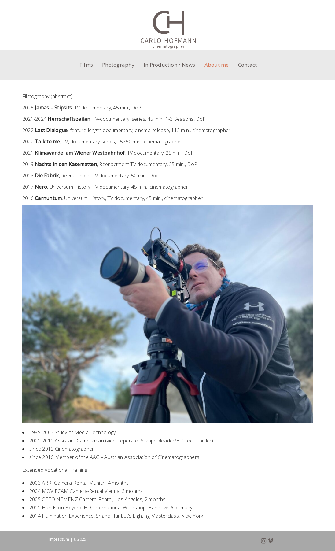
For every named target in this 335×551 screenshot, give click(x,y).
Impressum (59, 539)
